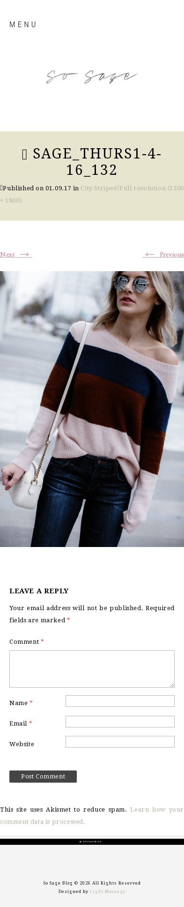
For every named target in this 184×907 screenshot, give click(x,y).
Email (20, 723)
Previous (163, 255)
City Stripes (98, 188)
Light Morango (107, 891)
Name (21, 702)
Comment (26, 641)
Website (21, 744)
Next (16, 255)
